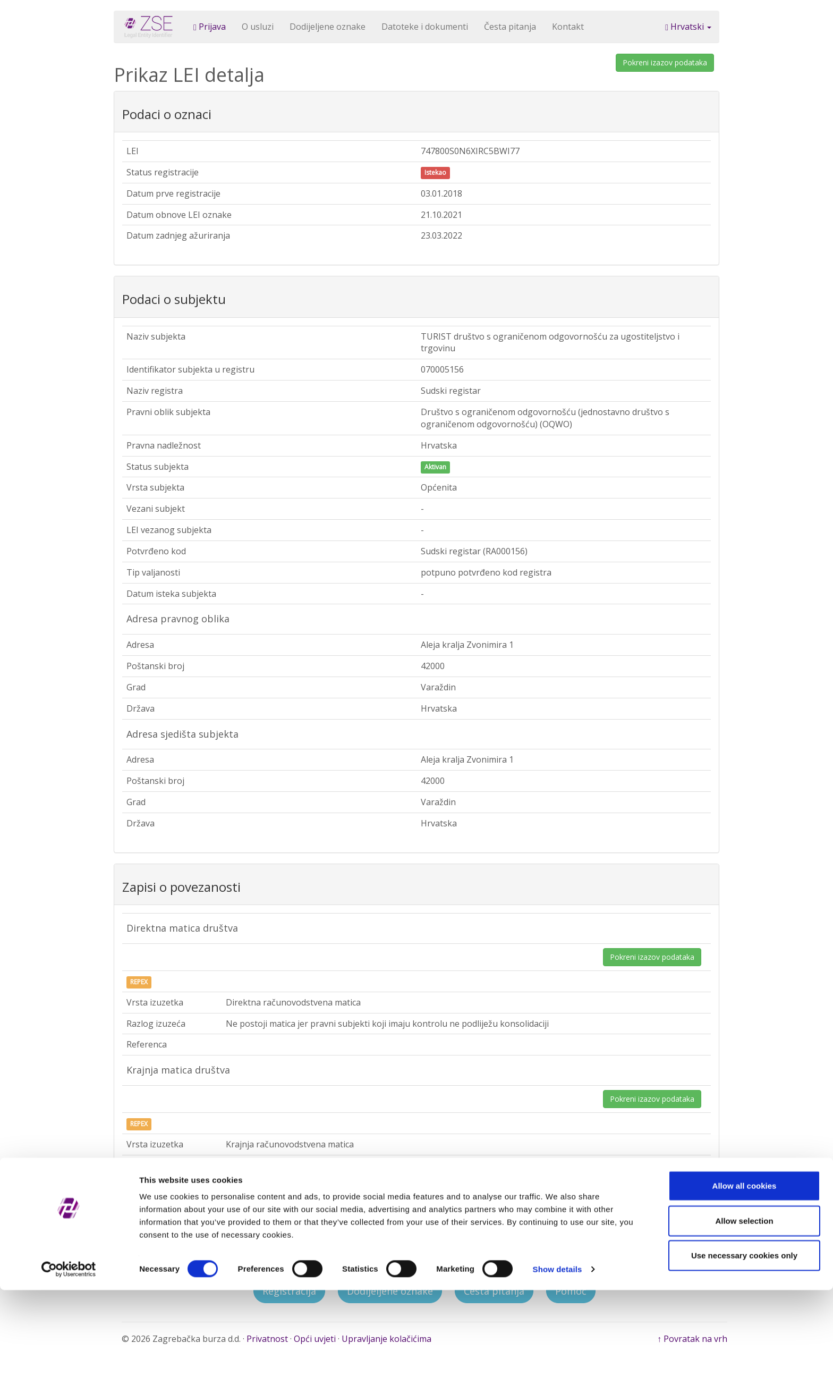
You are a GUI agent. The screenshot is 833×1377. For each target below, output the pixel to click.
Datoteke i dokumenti (424, 26)
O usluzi (258, 26)
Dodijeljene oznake (328, 26)
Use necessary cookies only (744, 1342)
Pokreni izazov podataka (665, 62)
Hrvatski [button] (688, 26)
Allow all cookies (744, 1272)
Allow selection (744, 1307)
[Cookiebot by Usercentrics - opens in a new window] (68, 1356)
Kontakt (568, 26)
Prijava (209, 26)
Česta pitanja (510, 26)
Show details (557, 1356)
